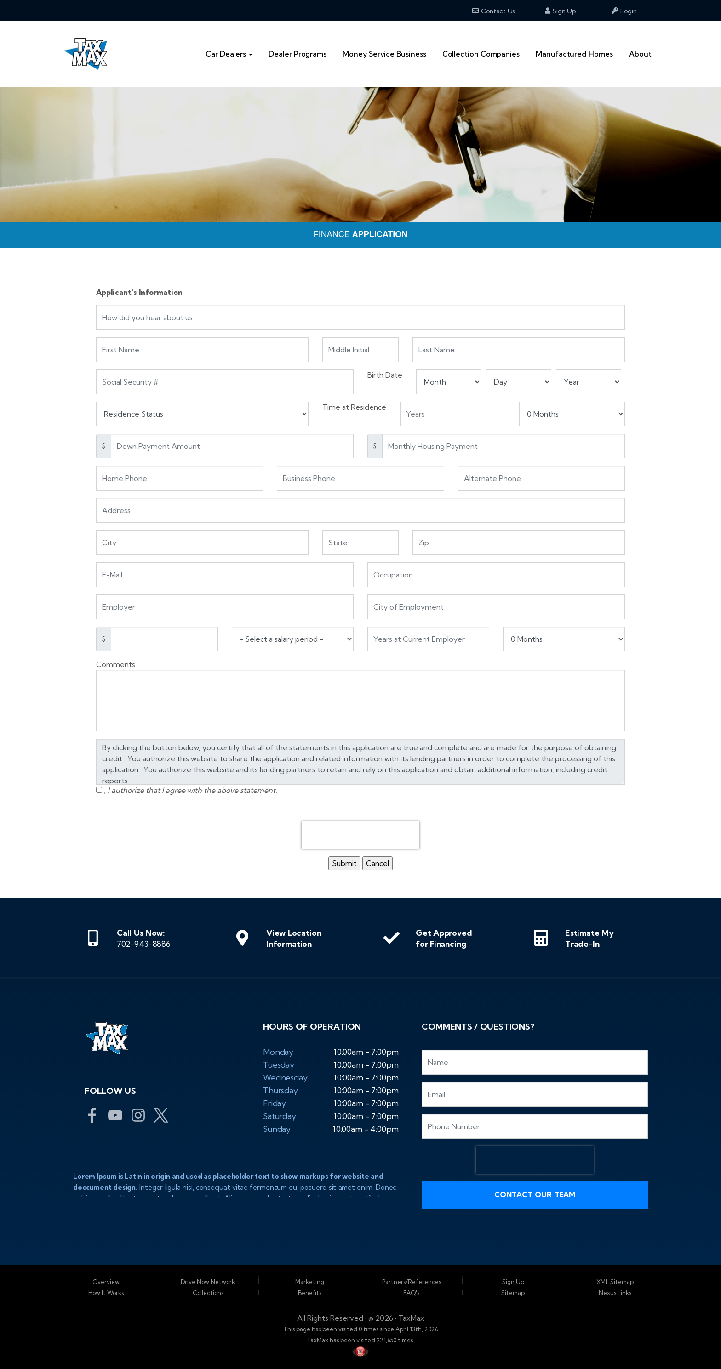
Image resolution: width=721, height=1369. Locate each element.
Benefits (309, 1292)
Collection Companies (481, 53)
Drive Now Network (208, 1281)
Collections (208, 1292)
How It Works (106, 1292)
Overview (106, 1281)
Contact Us (493, 11)
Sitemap (513, 1292)
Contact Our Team (534, 1194)
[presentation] (360, 835)
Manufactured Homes (574, 53)
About (640, 53)
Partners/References (411, 1281)
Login (624, 11)
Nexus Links (615, 1292)
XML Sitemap (615, 1281)
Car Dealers (229, 53)
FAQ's (411, 1292)
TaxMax (411, 1318)
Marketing (309, 1281)
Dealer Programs (297, 53)
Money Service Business (384, 53)
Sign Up (560, 11)
